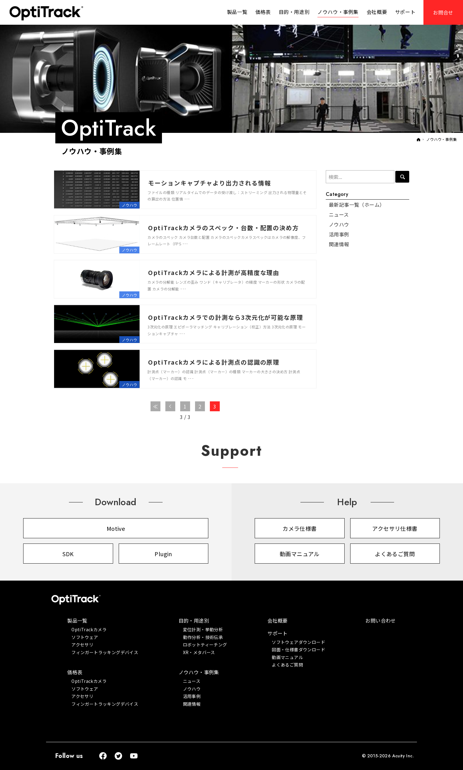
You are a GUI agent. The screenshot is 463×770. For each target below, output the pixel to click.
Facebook (103, 756)
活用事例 (339, 234)
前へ (170, 406)
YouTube (134, 756)
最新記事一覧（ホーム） (356, 204)
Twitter (119, 756)
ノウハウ (129, 205)
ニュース (339, 214)
